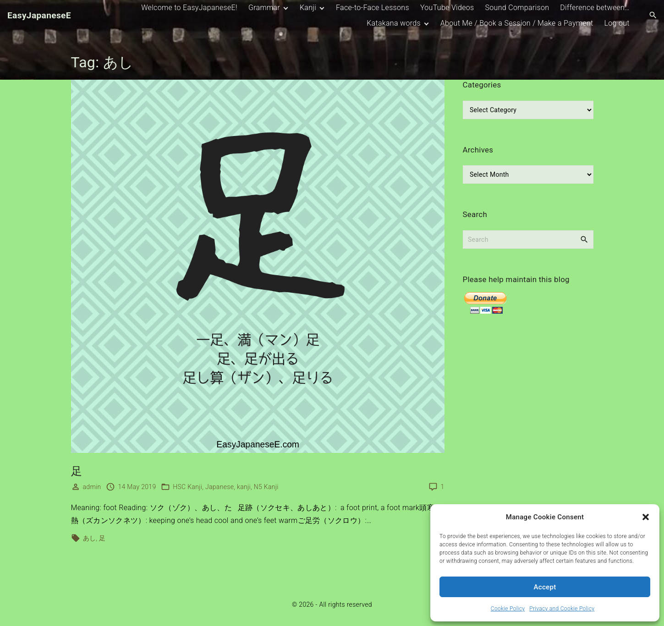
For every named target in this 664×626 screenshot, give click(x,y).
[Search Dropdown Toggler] (653, 15)
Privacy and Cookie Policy (561, 608)
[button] (645, 517)
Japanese (219, 486)
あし (89, 538)
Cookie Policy (508, 608)
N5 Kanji (266, 486)
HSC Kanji (187, 486)
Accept (545, 587)
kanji (244, 486)
